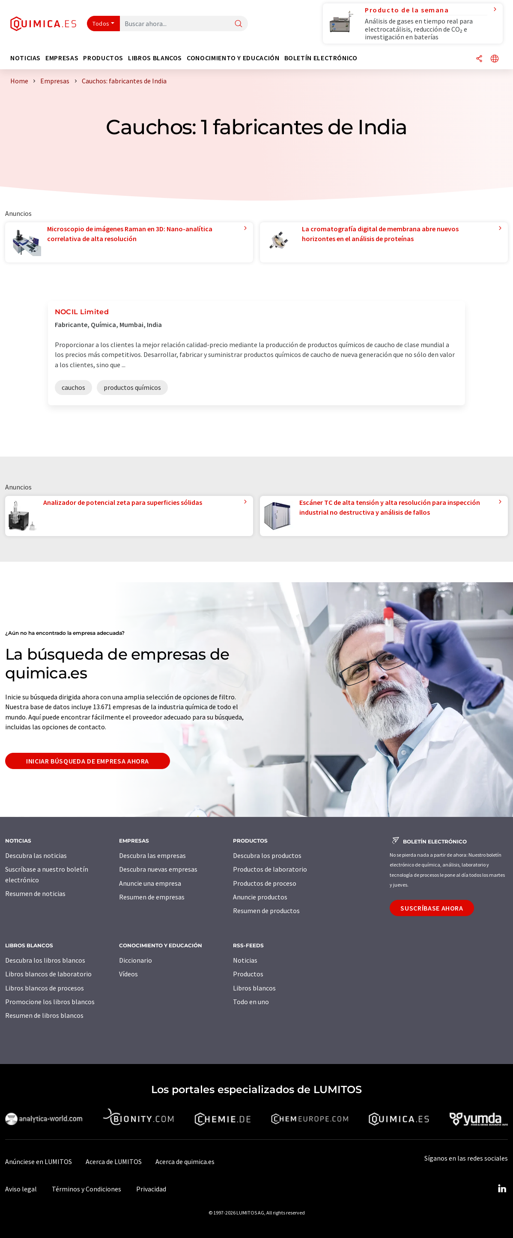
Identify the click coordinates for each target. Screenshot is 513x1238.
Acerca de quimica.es (185, 1161)
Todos (101, 23)
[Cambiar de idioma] (495, 59)
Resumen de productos (266, 910)
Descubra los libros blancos (45, 960)
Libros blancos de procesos (44, 988)
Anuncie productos (260, 897)
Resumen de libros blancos (44, 1015)
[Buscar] (239, 24)
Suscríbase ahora (431, 908)
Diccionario (135, 960)
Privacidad (151, 1189)
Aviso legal (21, 1189)
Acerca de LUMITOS (114, 1161)
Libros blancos (254, 988)
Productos (248, 974)
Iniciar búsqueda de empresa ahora (87, 761)
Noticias (245, 960)
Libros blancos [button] (155, 58)
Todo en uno (251, 1001)
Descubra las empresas (152, 855)
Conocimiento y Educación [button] (233, 58)
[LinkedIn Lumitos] (502, 1189)
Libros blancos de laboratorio (48, 974)
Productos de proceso (264, 883)
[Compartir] (479, 59)
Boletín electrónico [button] (321, 58)
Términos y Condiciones (86, 1189)
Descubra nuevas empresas (158, 869)
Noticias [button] (25, 58)
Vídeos (128, 974)
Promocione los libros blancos (50, 1001)
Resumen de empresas (152, 897)
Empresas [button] (61, 58)
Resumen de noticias (35, 893)
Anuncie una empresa (150, 883)
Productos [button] (103, 58)
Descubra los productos (267, 855)
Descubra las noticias (36, 855)
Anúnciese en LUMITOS (38, 1161)
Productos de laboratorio (270, 869)
